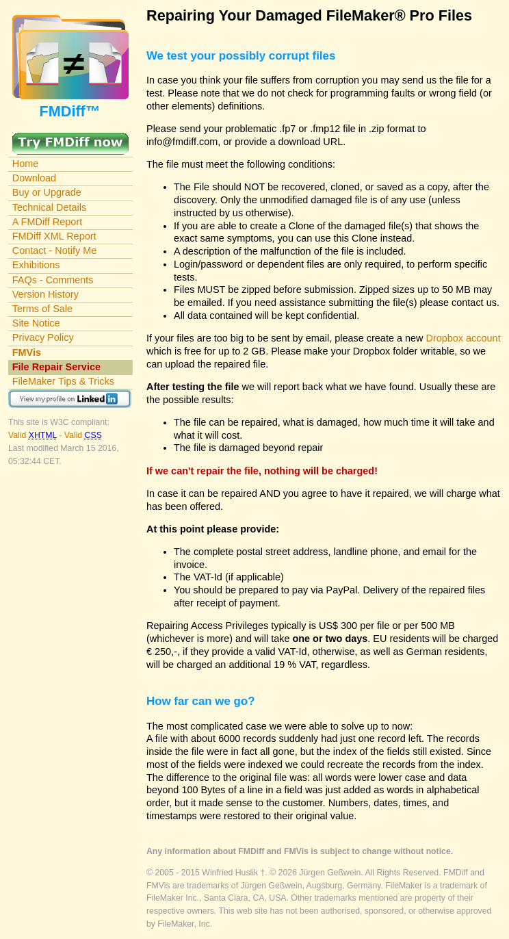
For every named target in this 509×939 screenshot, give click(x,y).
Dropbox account (463, 338)
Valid (33, 435)
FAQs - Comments (53, 279)
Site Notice (36, 323)
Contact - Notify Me (54, 250)
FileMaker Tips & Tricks (63, 381)
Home (25, 163)
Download (34, 177)
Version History (45, 294)
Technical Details (49, 207)
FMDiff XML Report (54, 236)
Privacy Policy (43, 337)
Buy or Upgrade (46, 192)
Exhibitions (36, 264)
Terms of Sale (42, 308)
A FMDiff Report (47, 221)
